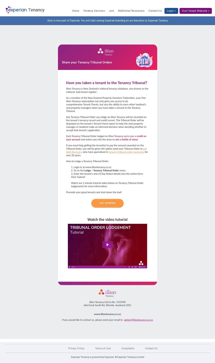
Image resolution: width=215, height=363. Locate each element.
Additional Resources (131, 10)
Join (111, 10)
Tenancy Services (94, 10)
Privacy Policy (76, 348)
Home (75, 10)
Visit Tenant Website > (196, 10)
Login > (171, 10)
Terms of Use (103, 348)
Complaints (127, 348)
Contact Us (155, 10)
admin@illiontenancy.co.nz (138, 319)
